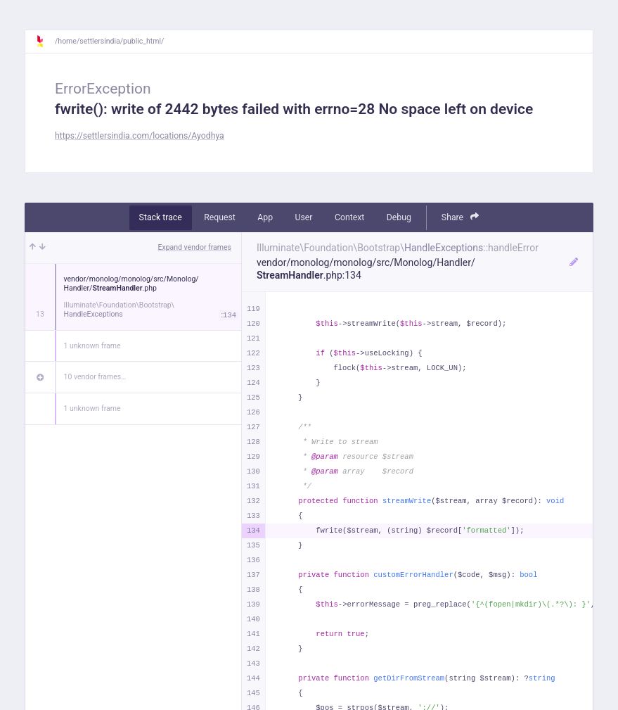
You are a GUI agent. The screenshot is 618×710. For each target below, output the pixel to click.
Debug (399, 217)
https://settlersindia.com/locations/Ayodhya (139, 136)
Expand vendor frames (194, 247)
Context (349, 217)
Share (460, 217)
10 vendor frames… (95, 376)
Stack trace (160, 217)
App (265, 217)
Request (220, 217)
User (304, 217)
